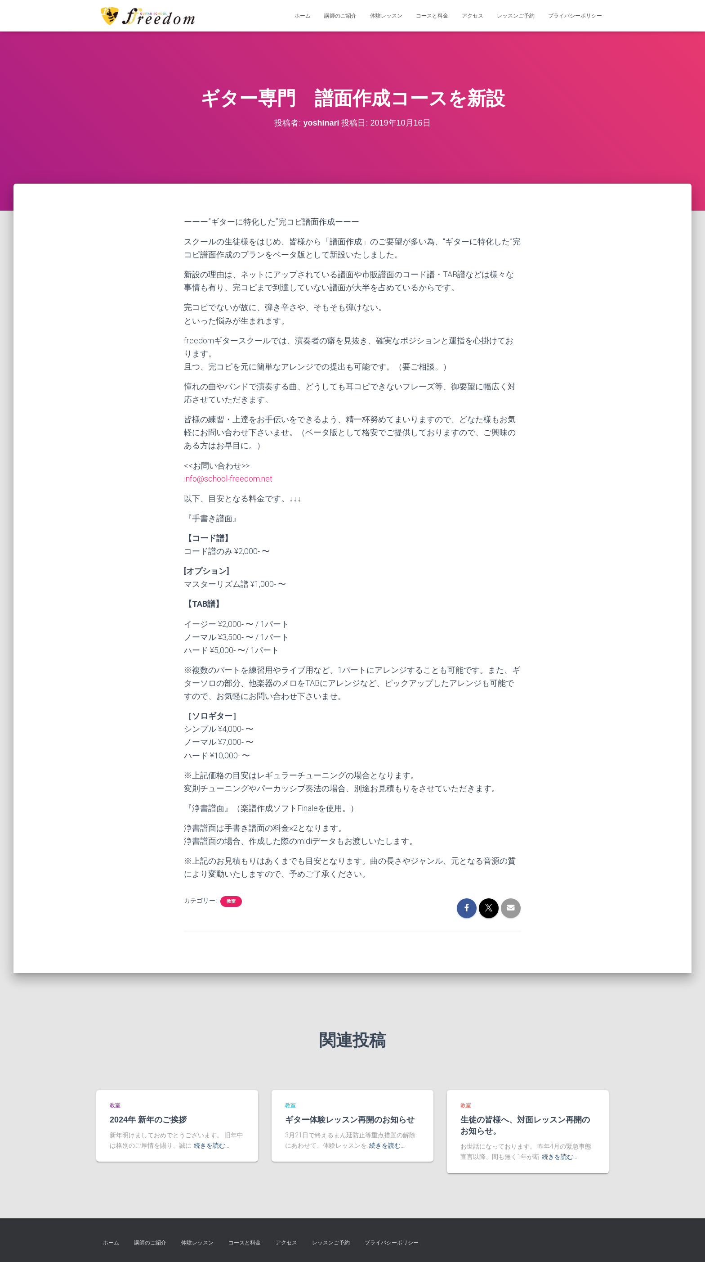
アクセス (472, 16)
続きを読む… (211, 1145)
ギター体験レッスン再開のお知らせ (350, 1119)
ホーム (302, 16)
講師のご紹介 (340, 16)
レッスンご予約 (516, 16)
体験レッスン (386, 16)
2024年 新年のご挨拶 (149, 1119)
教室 (231, 901)
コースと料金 (432, 16)
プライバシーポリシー (575, 16)
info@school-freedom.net (228, 478)
